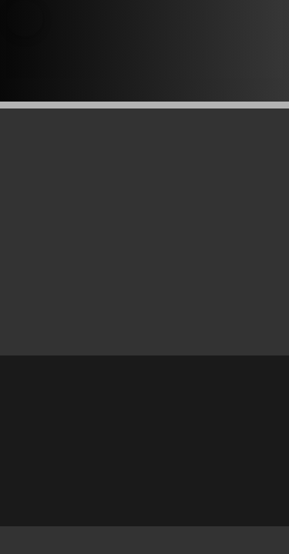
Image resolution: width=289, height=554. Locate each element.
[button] (24, 18)
